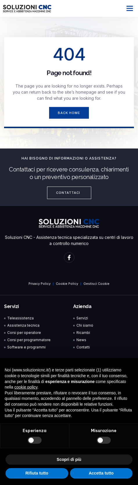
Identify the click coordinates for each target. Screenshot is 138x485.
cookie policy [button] (25, 387)
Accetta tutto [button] (101, 473)
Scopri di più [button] (69, 459)
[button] (129, 8)
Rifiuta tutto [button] (36, 473)
